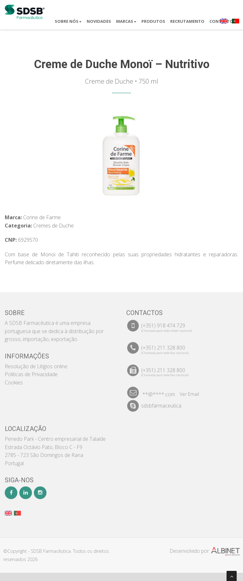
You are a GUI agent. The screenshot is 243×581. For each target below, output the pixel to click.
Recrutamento (187, 21)
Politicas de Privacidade (31, 371)
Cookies (14, 379)
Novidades (99, 21)
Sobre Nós (68, 21)
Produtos (153, 21)
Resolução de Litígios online (36, 363)
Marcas (126, 21)
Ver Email (189, 391)
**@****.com (158, 391)
